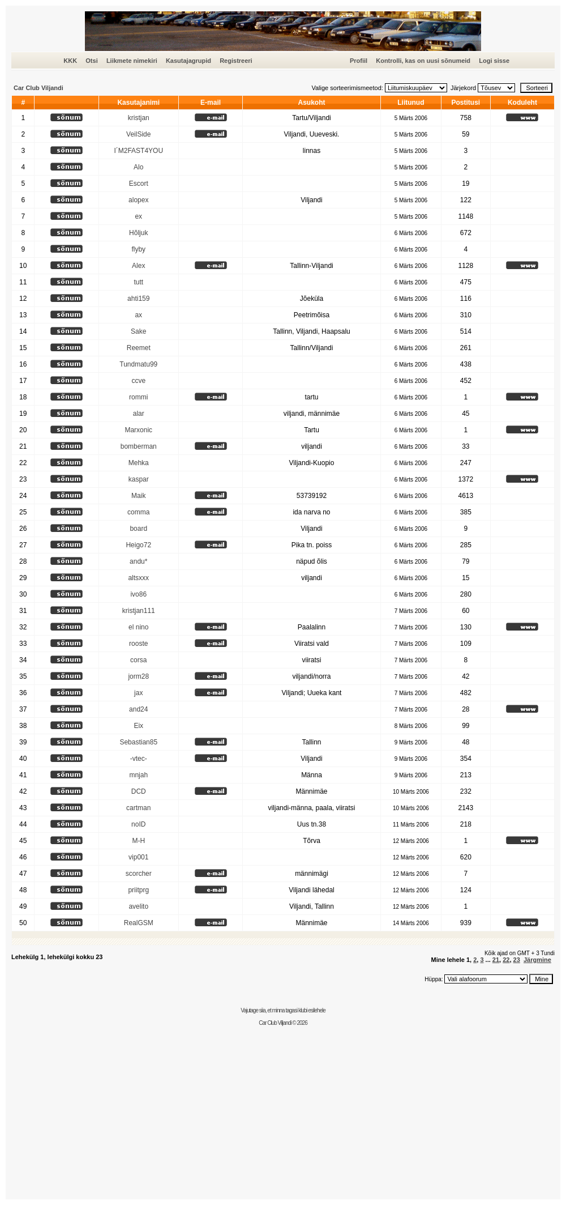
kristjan (138, 118)
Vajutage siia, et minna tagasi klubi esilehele (283, 1010)
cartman (138, 808)
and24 (138, 709)
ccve (138, 381)
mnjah (138, 775)
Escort (138, 184)
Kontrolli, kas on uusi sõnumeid (423, 60)
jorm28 (138, 676)
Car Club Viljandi (38, 87)
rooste (138, 644)
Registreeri (236, 60)
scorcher (139, 874)
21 (495, 959)
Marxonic (138, 430)
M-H (138, 841)
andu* (138, 561)
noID (138, 824)
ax (138, 315)
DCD (138, 791)
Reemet (139, 348)
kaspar (138, 479)
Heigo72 (138, 545)
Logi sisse (494, 60)
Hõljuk (138, 233)
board (138, 529)
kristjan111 (138, 611)
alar (138, 414)
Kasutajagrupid (188, 60)
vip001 (138, 857)
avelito (138, 906)
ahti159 (138, 299)
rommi (138, 397)
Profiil (358, 60)
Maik (138, 496)
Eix (138, 726)
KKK (70, 60)
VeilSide (138, 134)
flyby (138, 249)
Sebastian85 (138, 742)
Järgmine (537, 959)
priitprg (138, 890)
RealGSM (138, 923)
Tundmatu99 (138, 364)
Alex (138, 266)
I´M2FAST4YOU (138, 151)
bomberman (139, 446)
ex (138, 216)
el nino (138, 627)
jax (138, 693)
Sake (138, 331)
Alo (138, 167)
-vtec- (138, 759)
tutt (138, 282)
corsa (138, 660)
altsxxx (138, 578)
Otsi (91, 60)
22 (506, 959)
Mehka (138, 463)
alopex (138, 200)
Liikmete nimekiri (131, 60)
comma (138, 512)
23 (516, 959)
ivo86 (138, 594)
